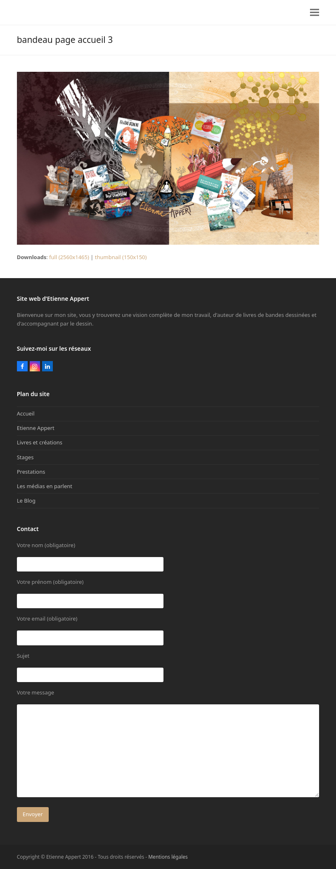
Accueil (26, 413)
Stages (25, 457)
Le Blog (26, 500)
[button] (314, 12)
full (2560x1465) (69, 257)
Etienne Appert (35, 428)
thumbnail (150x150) (121, 257)
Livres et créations (39, 442)
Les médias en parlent (44, 486)
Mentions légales (168, 856)
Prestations (31, 471)
